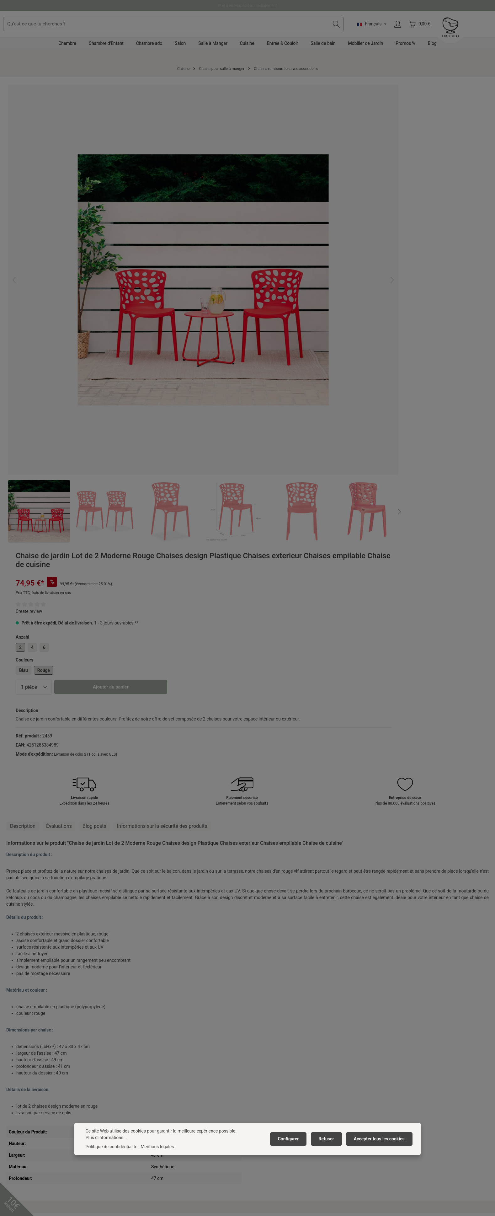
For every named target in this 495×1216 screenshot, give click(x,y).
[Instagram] (255, 1168)
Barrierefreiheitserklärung (152, 1086)
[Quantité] (280, 229)
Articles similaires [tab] (95, 836)
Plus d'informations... (106, 1137)
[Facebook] (223, 1168)
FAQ (254, 1076)
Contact (258, 1036)
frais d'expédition (227, 1199)
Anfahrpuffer (139, 1106)
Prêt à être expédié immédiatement (247, 5)
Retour (257, 1066)
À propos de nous (144, 1036)
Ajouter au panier (357, 229)
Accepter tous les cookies (379, 1138)
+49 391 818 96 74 (29, 1054)
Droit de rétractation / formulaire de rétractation (297, 1086)
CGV (131, 1056)
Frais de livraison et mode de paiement (288, 1046)
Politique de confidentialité (111, 1146)
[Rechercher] (394, 30)
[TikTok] (271, 1168)
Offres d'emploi (142, 1046)
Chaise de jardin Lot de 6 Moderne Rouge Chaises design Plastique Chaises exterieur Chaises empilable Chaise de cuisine (124, 932)
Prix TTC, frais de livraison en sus (289, 135)
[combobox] (232, 30)
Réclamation (263, 1056)
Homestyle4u (142, 1020)
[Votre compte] (456, 30)
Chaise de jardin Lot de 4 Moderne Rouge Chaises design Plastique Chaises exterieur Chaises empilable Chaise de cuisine (43, 932)
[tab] (22, 439)
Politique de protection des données (162, 1066)
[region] (125, 234)
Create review (275, 153)
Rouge (289, 212)
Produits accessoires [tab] (36, 836)
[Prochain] (241, 352)
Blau (269, 212)
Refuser (328, 1138)
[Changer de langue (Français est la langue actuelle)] (430, 30)
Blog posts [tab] (94, 439)
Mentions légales (144, 1076)
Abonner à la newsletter (150, 1096)
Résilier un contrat (276, 1098)
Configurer (292, 1138)
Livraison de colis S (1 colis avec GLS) (331, 303)
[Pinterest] (239, 1168)
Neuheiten (137, 1116)
